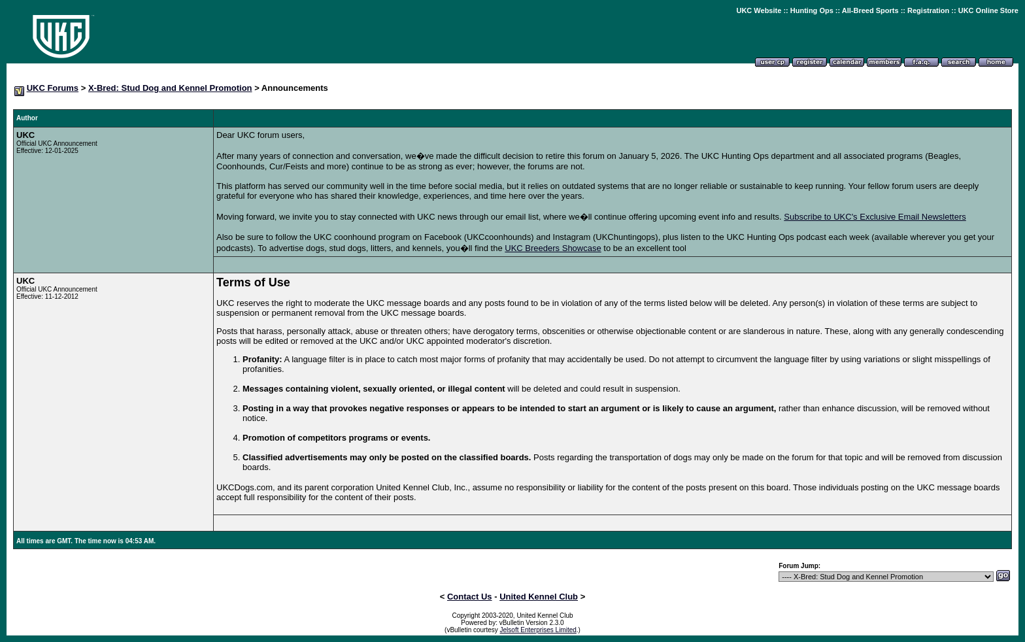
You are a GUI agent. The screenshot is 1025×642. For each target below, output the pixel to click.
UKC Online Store (988, 10)
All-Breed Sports (870, 10)
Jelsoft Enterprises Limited (538, 630)
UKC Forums (52, 88)
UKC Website (758, 10)
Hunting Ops (811, 10)
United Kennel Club (538, 596)
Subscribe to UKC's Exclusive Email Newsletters (875, 217)
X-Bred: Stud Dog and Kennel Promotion (170, 88)
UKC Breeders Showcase (553, 248)
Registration (928, 10)
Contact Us (469, 596)
